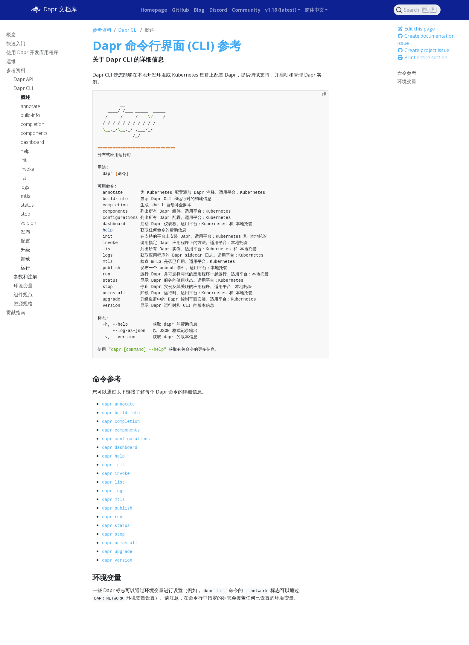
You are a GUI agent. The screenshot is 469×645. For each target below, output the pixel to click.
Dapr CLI (128, 30)
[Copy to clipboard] (324, 94)
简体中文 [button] (314, 10)
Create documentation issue (426, 39)
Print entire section (422, 57)
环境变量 (406, 81)
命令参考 (406, 73)
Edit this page (416, 28)
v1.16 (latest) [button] (280, 10)
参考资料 (102, 30)
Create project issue (423, 50)
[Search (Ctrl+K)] (417, 9)
